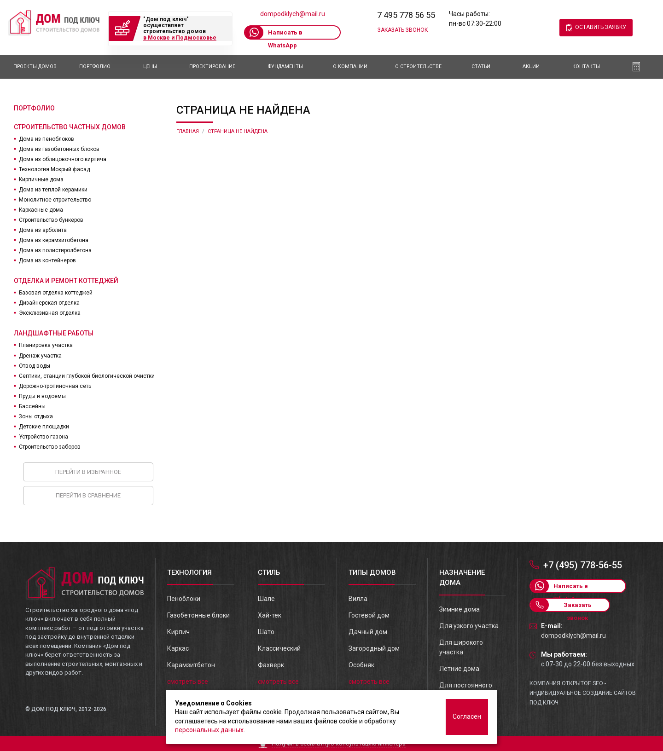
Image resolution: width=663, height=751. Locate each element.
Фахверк (271, 665)
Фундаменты (285, 66)
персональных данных (209, 730)
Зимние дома (459, 609)
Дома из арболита (43, 230)
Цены (150, 66)
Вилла (358, 598)
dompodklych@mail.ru (292, 13)
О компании (350, 66)
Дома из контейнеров (47, 260)
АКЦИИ (531, 66)
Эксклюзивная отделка (50, 313)
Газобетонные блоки (198, 615)
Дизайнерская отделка (49, 303)
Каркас (178, 648)
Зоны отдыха (36, 416)
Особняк (361, 665)
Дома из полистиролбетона (55, 250)
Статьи (480, 66)
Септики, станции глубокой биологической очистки (87, 376)
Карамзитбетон (191, 665)
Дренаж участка (40, 355)
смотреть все (187, 681)
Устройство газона (43, 436)
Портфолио (94, 66)
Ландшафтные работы (53, 333)
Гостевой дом (369, 615)
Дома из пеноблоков (46, 139)
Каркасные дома (41, 210)
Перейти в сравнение (88, 495)
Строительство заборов (50, 447)
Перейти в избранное (88, 471)
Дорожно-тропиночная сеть (55, 386)
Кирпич (178, 631)
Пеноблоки (183, 598)
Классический (279, 648)
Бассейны (32, 406)
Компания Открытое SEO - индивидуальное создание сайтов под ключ (582, 693)
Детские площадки (44, 426)
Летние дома (459, 668)
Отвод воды (34, 366)
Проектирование (212, 66)
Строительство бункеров (51, 220)
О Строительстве (418, 66)
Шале (266, 598)
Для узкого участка (469, 626)
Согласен (467, 716)
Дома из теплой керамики (53, 189)
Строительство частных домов (70, 127)
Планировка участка (46, 345)
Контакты (586, 66)
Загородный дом (374, 648)
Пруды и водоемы (42, 396)
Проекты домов (35, 66)
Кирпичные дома (41, 179)
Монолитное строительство (55, 199)
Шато (266, 631)
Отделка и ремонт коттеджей (66, 280)
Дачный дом (368, 631)
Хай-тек (269, 615)
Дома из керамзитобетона (53, 240)
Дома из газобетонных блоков (59, 149)
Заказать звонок (403, 30)
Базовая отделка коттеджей (56, 292)
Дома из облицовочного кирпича (62, 159)
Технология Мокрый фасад (54, 169)
